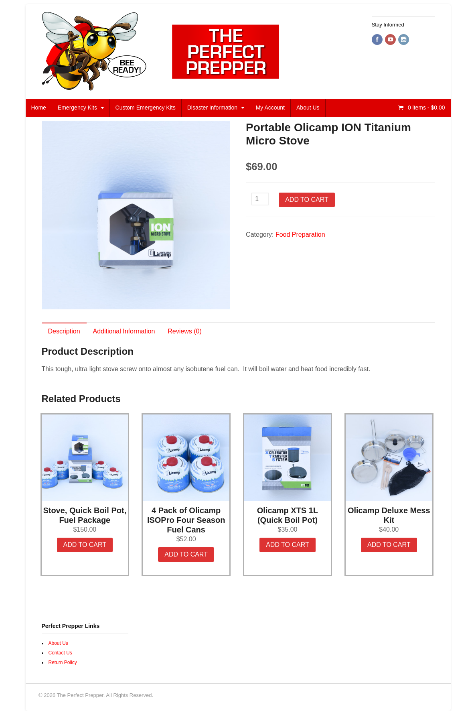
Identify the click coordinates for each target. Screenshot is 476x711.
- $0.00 (425, 107)
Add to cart (306, 199)
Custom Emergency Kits (145, 107)
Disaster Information (212, 107)
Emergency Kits (77, 107)
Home (38, 107)
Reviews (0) (184, 331)
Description (64, 331)
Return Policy (63, 662)
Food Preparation (300, 234)
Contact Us (60, 653)
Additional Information (124, 331)
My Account (270, 107)
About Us (308, 107)
